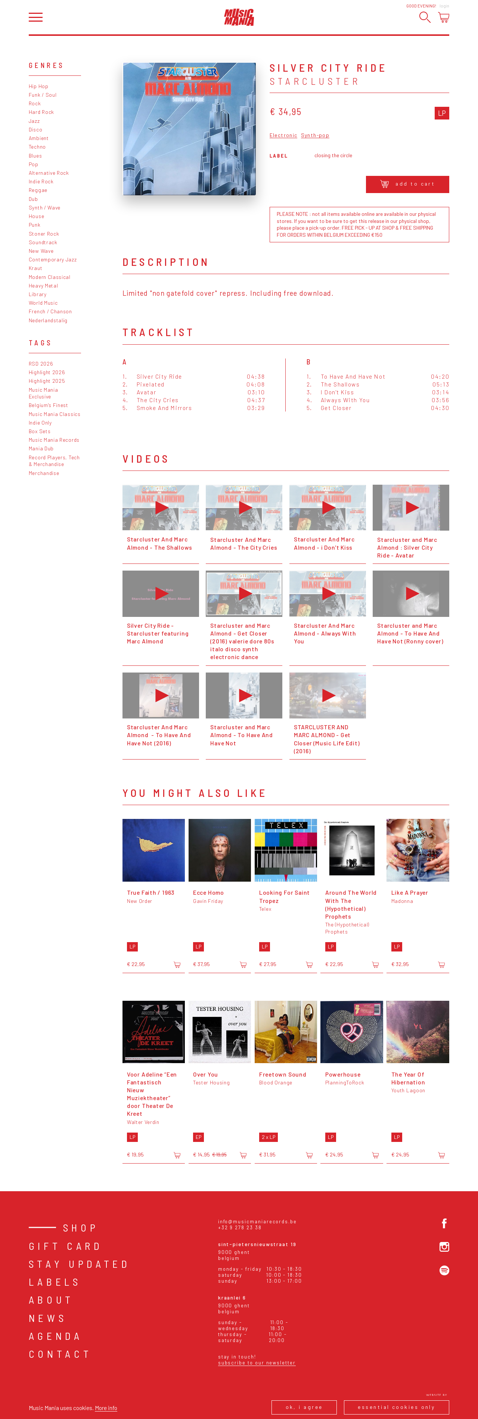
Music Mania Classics (55, 414)
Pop (33, 164)
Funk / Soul (43, 94)
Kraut (35, 268)
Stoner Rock (44, 233)
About (51, 1299)
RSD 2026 (41, 363)
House (36, 216)
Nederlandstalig (48, 320)
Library (38, 294)
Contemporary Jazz (53, 259)
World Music (43, 302)
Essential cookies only (396, 1407)
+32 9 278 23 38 (240, 1227)
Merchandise (44, 473)
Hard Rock (41, 112)
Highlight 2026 (47, 372)
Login (444, 5)
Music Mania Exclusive (43, 393)
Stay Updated (80, 1263)
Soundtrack (43, 242)
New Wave (41, 251)
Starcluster (315, 81)
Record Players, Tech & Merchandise (54, 461)
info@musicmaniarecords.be (257, 1221)
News (48, 1317)
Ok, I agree (304, 1407)
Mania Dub (41, 448)
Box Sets (40, 431)
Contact (60, 1353)
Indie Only (40, 422)
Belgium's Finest (48, 405)
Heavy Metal (43, 285)
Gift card (66, 1245)
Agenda (56, 1335)
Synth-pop (315, 135)
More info (106, 1407)
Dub (33, 199)
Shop (81, 1227)
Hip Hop (39, 86)
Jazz (34, 121)
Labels (55, 1281)
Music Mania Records (54, 440)
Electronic (284, 135)
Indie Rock (41, 181)
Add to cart (407, 184)
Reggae (38, 190)
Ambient (39, 138)
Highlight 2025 (47, 381)
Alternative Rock (49, 173)
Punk (35, 224)
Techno (37, 146)
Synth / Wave (44, 207)
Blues (35, 155)
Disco (35, 129)
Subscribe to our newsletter (257, 1363)
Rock (35, 103)
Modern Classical (50, 277)
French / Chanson (50, 311)
